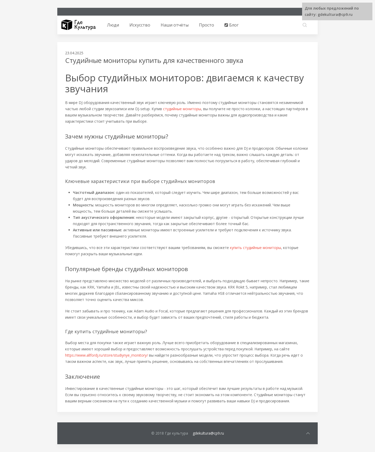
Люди (113, 25)
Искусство (139, 25)
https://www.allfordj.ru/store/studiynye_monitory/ (106, 355)
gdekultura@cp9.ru (208, 433)
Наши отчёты (175, 25)
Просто (206, 25)
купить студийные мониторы (255, 247)
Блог (231, 25)
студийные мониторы (182, 108)
